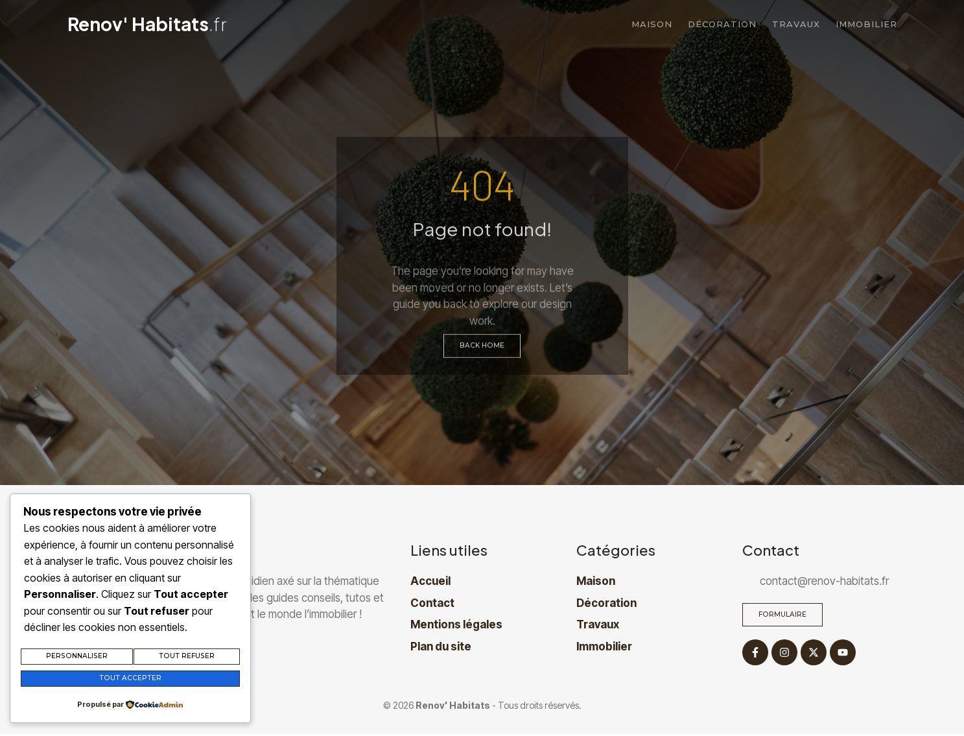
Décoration (722, 24)
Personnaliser (76, 659)
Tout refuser (186, 659)
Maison (651, 24)
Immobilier (866, 24)
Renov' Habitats (147, 23)
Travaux (796, 24)
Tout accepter (130, 679)
